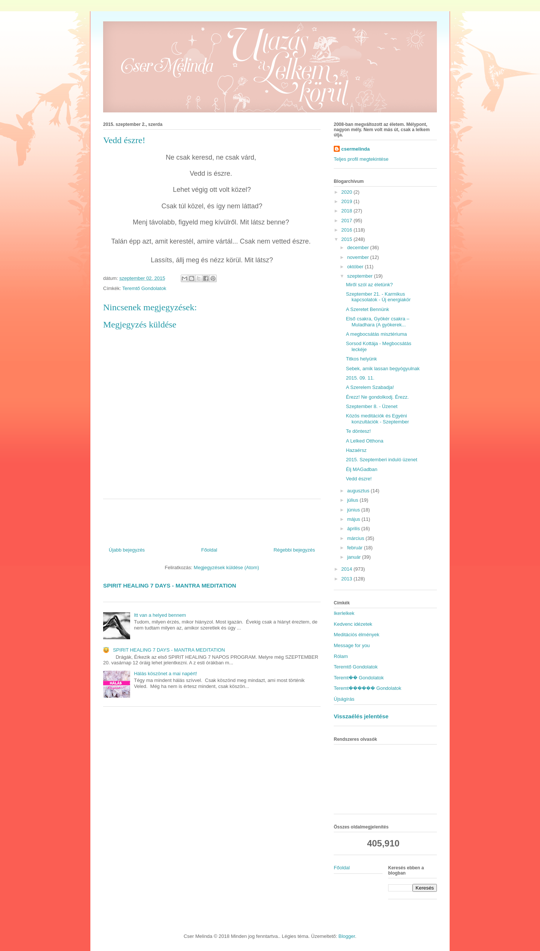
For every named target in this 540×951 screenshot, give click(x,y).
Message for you (352, 645)
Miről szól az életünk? (369, 284)
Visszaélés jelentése (361, 716)
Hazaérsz (356, 450)
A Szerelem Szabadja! (370, 387)
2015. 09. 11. (360, 378)
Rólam (341, 656)
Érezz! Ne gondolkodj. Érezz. (377, 397)
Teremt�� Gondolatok (359, 677)
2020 (347, 192)
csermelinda (355, 149)
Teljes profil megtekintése (361, 159)
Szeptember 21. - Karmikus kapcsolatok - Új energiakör (378, 297)
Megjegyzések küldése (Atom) (226, 567)
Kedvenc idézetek (353, 624)
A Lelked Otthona (364, 441)
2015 (347, 239)
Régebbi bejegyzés (294, 550)
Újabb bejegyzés (127, 550)
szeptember (360, 276)
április (354, 528)
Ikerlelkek (344, 613)
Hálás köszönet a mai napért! (165, 673)
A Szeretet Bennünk (367, 309)
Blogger (347, 936)
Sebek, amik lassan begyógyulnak (383, 368)
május (354, 519)
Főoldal (209, 550)
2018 (347, 211)
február (355, 547)
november (358, 257)
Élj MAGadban (361, 469)
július (353, 500)
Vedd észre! (359, 478)
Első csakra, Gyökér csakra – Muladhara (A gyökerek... (377, 321)
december (358, 247)
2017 (347, 220)
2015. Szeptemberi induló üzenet (381, 459)
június (354, 510)
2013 (347, 579)
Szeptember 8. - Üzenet (371, 406)
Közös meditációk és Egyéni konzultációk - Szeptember (377, 419)
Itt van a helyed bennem (160, 615)
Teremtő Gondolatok (144, 288)
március (356, 538)
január (354, 557)
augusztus (359, 490)
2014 (347, 569)
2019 (347, 201)
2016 (347, 230)
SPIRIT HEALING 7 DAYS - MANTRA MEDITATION (169, 585)
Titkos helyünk (361, 359)
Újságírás (344, 699)
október (356, 266)
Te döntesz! (358, 431)
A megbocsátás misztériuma (376, 334)
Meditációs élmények (356, 634)
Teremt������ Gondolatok (367, 688)
